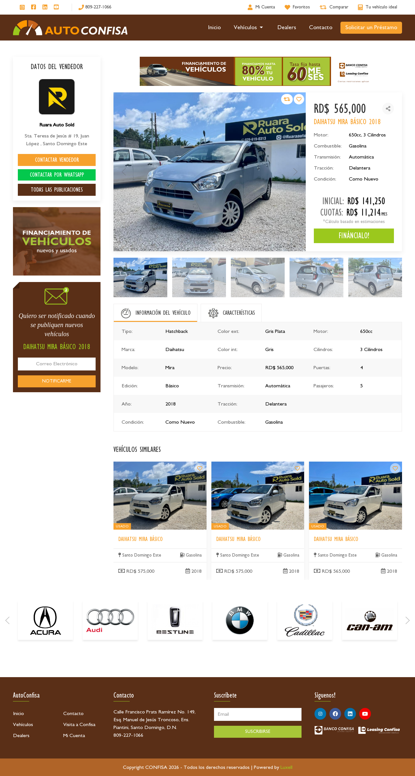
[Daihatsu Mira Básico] (200, 529)
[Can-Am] (369, 662)
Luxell (286, 767)
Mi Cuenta (74, 735)
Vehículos (249, 27)
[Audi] (110, 662)
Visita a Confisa (79, 724)
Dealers (287, 27)
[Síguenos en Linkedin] (44, 7)
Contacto (320, 27)
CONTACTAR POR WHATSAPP (57, 174)
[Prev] (7, 661)
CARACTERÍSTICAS (239, 313)
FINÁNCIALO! (353, 235)
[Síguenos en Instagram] (22, 7)
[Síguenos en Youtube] (56, 7)
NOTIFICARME (56, 381)
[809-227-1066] (94, 7)
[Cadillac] (304, 662)
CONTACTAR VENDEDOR (57, 160)
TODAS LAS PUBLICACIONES (57, 189)
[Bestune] (175, 662)
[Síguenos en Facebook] (33, 7)
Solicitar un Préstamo (371, 27)
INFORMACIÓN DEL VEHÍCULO (163, 313)
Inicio (214, 27)
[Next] (407, 661)
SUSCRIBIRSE (257, 731)
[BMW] (240, 662)
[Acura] (45, 662)
